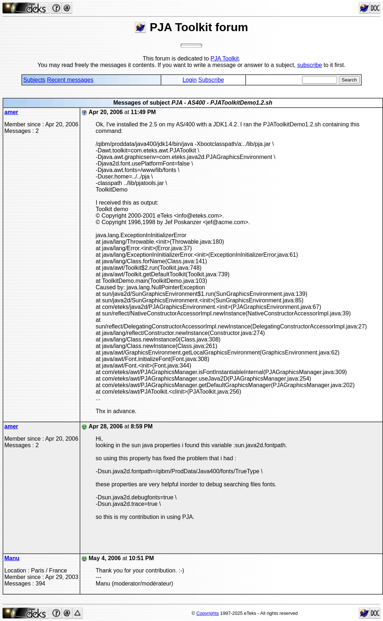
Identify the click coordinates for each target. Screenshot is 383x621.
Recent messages (70, 80)
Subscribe (211, 80)
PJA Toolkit (224, 58)
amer (11, 112)
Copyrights (207, 613)
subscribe (309, 65)
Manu (12, 558)
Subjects (34, 80)
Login (190, 80)
